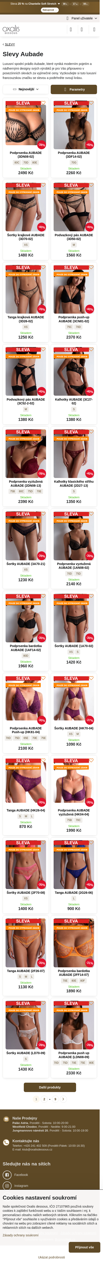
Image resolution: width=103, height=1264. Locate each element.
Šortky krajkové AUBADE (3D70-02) (25, 237)
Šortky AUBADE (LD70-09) (25, 1053)
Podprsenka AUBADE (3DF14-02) (74, 155)
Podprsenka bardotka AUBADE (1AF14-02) (26, 648)
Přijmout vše (84, 1247)
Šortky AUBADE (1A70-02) (74, 646)
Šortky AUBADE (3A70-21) (25, 564)
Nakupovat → (50, 10)
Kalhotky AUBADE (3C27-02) (74, 401)
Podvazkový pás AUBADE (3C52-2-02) (26, 401)
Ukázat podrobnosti (51, 1257)
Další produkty (50, 1087)
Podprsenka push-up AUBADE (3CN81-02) (73, 319)
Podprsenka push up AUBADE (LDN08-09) (74, 1055)
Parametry (74, 89)
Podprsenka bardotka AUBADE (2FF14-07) (74, 973)
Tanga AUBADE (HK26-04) (26, 810)
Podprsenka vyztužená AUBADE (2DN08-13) (26, 483)
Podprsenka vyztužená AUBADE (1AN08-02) (74, 566)
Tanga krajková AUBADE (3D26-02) (26, 319)
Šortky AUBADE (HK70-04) (73, 728)
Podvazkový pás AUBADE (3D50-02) (74, 237)
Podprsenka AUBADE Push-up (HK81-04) (26, 730)
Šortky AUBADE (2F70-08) (26, 892)
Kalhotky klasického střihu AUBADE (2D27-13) (73, 483)
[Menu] (94, 29)
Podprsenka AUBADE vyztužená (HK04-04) (74, 812)
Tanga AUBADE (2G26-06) (74, 892)
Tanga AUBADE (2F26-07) (26, 971)
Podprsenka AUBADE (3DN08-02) (26, 155)
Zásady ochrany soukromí (20, 1235)
